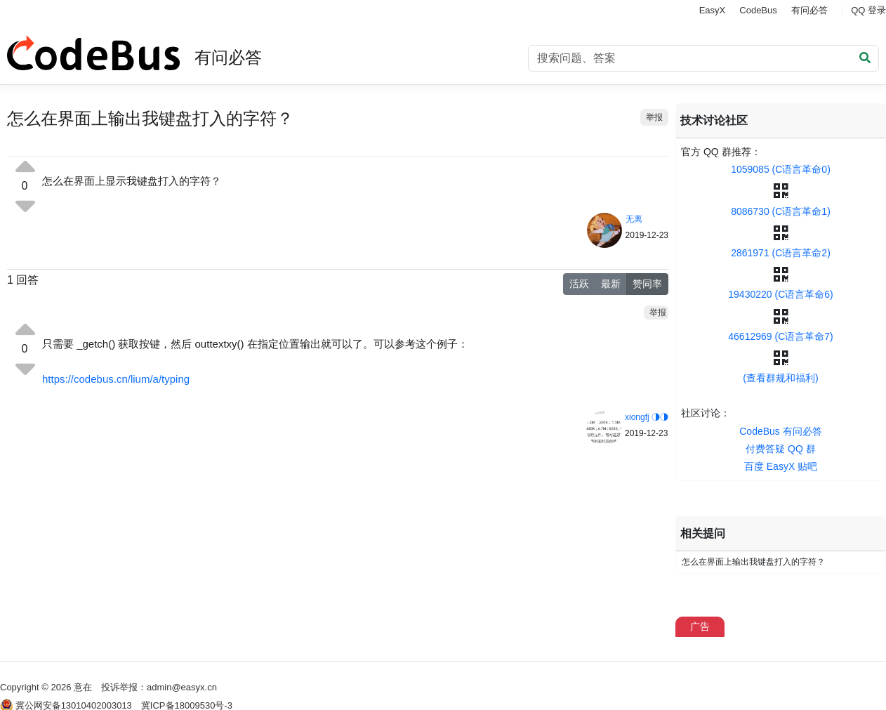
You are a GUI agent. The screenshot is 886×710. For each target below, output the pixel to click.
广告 (700, 626)
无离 (634, 219)
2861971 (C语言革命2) (781, 252)
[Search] (703, 58)
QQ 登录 (868, 10)
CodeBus (757, 10)
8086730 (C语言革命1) (781, 211)
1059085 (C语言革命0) (781, 169)
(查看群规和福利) (780, 377)
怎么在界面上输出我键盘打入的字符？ (753, 562)
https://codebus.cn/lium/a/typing (116, 379)
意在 (83, 687)
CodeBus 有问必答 (780, 431)
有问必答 (809, 10)
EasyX (712, 10)
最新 (611, 283)
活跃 (579, 283)
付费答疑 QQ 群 (781, 448)
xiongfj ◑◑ (646, 417)
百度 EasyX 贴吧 (780, 466)
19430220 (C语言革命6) (780, 294)
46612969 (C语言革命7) (780, 336)
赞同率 (647, 283)
